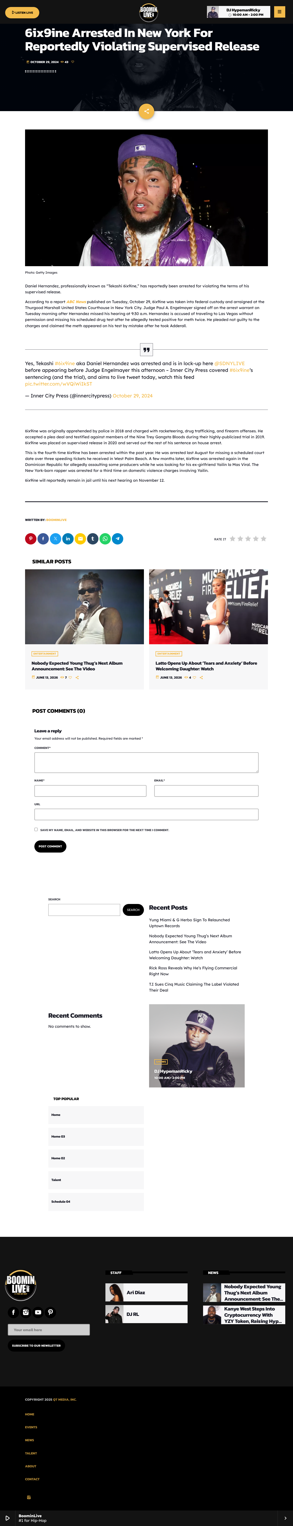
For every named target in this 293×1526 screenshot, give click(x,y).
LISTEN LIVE (22, 12)
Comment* (42, 748)
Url (37, 804)
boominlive (56, 520)
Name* (39, 780)
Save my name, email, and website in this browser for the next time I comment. (104, 830)
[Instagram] (29, 1497)
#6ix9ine (65, 363)
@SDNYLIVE (229, 363)
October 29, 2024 (133, 396)
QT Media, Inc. (65, 1399)
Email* (159, 780)
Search (54, 899)
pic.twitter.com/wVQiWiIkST (58, 384)
